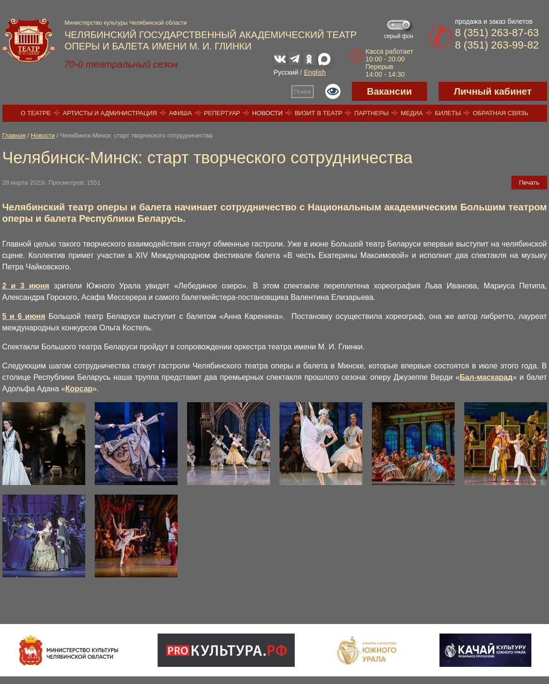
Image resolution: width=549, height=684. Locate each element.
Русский (286, 72)
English (315, 72)
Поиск (302, 91)
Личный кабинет (492, 91)
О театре (36, 113)
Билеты (448, 113)
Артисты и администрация (110, 113)
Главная (14, 135)
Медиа (412, 113)
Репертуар (222, 113)
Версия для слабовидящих (332, 91)
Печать (529, 182)
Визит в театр (318, 113)
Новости (267, 113)
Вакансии (389, 91)
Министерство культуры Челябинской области (126, 23)
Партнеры (371, 113)
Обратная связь (501, 113)
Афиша (180, 113)
